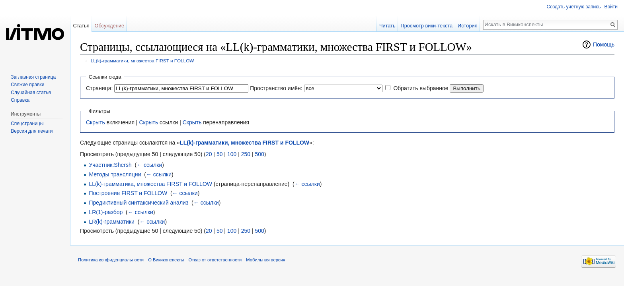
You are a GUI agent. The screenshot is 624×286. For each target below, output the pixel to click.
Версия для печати (32, 131)
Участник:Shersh (110, 165)
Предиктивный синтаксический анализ (138, 202)
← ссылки (149, 165)
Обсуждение (109, 26)
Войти (611, 7)
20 (209, 154)
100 (231, 154)
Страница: (99, 88)
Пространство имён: (276, 88)
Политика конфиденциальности (111, 259)
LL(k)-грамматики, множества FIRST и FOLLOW (142, 60)
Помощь (603, 44)
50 (219, 154)
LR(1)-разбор (106, 212)
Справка (20, 100)
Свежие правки (27, 84)
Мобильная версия (265, 259)
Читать (387, 26)
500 (259, 154)
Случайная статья (31, 92)
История (468, 26)
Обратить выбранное (420, 88)
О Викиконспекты (166, 259)
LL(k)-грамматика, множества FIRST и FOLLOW (150, 184)
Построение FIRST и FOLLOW (128, 193)
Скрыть (95, 122)
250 (245, 154)
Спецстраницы (27, 123)
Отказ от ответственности (215, 259)
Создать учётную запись (573, 7)
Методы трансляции (115, 174)
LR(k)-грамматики (111, 221)
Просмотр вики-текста (426, 26)
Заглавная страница (33, 77)
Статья (81, 26)
